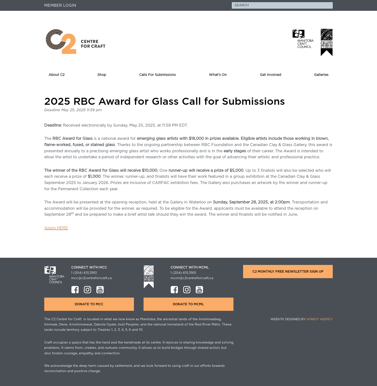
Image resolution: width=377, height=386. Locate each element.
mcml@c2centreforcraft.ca (191, 278)
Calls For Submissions (157, 75)
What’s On (218, 75)
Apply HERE (56, 228)
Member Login (60, 5)
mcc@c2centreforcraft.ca (91, 278)
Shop (101, 75)
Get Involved (270, 75)
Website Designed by (301, 319)
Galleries (321, 75)
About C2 (56, 75)
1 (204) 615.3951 (84, 273)
